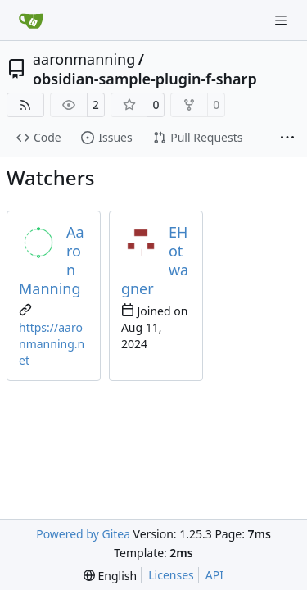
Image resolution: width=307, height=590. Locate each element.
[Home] (31, 20)
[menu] (110, 575)
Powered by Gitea (83, 534)
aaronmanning (84, 59)
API (214, 575)
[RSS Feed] (25, 105)
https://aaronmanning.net (51, 344)
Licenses (171, 575)
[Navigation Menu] (282, 20)
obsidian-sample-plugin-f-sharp (145, 78)
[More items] (287, 138)
